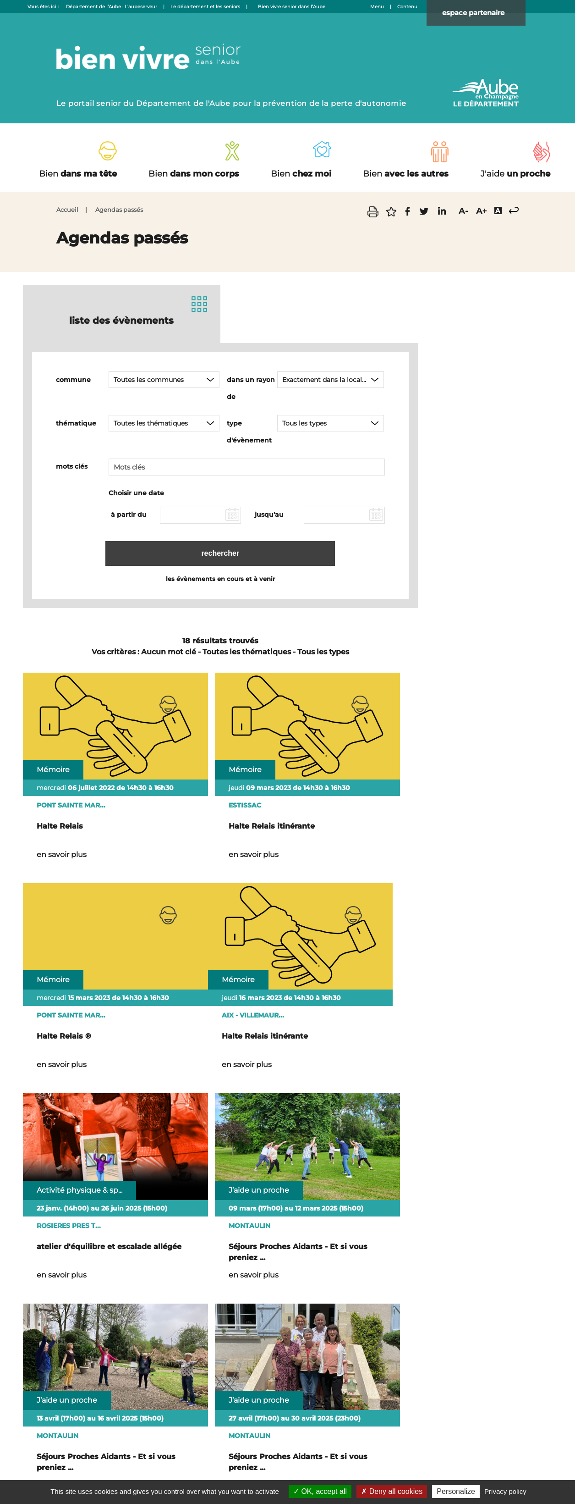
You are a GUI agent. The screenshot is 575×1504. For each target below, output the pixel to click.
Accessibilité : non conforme (307, 1451)
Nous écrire (489, 1364)
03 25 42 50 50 (304, 1396)
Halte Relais (60, 800)
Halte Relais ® (333, 800)
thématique (76, 422)
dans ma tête (78, 174)
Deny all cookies (391, 1491)
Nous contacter (193, 1451)
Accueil (67, 209)
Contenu (407, 7)
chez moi (301, 174)
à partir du (129, 513)
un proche (515, 174)
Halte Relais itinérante (214, 800)
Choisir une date (136, 492)
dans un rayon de (251, 387)
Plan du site (242, 1451)
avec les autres (406, 174)
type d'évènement (249, 430)
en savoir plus (62, 828)
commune (73, 379)
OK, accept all (320, 1491)
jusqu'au (269, 513)
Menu (377, 7)
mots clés (72, 465)
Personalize (456, 1491)
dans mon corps (193, 174)
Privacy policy (505, 1491)
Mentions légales (380, 1451)
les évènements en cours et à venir (220, 576)
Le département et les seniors (205, 7)
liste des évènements (121, 318)
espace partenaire (481, 13)
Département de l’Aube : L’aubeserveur (111, 7)
